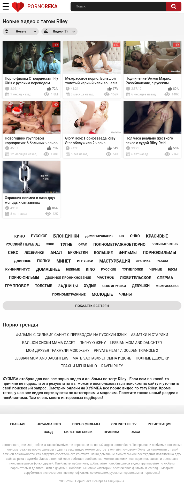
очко (135, 236)
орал (82, 244)
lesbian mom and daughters (41, 358)
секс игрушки (114, 286)
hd (121, 236)
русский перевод (23, 244)
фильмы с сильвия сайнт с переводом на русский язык (71, 335)
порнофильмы (159, 252)
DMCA (135, 432)
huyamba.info (48, 424)
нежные (73, 269)
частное (105, 277)
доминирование (99, 236)
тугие (66, 244)
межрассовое (167, 286)
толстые (43, 286)
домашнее (48, 269)
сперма (165, 277)
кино (19, 236)
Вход (48, 432)
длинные (22, 261)
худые (90, 286)
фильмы (128, 252)
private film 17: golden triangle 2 (126, 350)
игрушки (85, 261)
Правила (111, 432)
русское (39, 236)
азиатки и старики (149, 335)
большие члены (165, 244)
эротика (143, 261)
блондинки (66, 236)
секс (13, 252)
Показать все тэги (92, 306)
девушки (141, 286)
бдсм (172, 269)
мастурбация (114, 261)
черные (155, 269)
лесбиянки (34, 253)
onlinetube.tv (124, 424)
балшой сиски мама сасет (48, 343)
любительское (135, 277)
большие (103, 252)
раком (162, 261)
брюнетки (78, 252)
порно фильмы (24, 277)
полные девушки (153, 358)
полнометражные (69, 294)
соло (50, 244)
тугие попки (132, 269)
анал (56, 252)
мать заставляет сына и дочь (102, 358)
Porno (34, 6)
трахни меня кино (79, 366)
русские (108, 269)
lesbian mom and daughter (136, 343)
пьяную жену (93, 343)
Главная (17, 424)
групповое (17, 285)
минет (64, 261)
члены (125, 294)
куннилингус (17, 269)
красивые (157, 236)
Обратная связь (78, 432)
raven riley (112, 366)
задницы (68, 286)
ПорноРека (83, 481)
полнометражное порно (119, 244)
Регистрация (159, 424)
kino (90, 269)
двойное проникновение (68, 278)
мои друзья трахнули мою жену (57, 350)
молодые (102, 294)
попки (43, 261)
